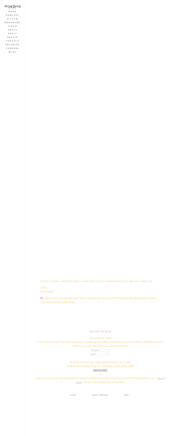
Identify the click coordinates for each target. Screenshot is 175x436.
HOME (12, 8)
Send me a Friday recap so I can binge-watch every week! (101, 366)
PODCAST (12, 15)
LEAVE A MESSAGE (100, 395)
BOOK (12, 11)
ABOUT (12, 30)
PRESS (12, 33)
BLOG (12, 52)
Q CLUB (12, 19)
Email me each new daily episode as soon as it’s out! (101, 362)
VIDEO (12, 26)
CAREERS (12, 48)
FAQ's (126, 395)
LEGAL (73, 395)
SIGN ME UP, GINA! (100, 370)
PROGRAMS (12, 22)
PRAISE (12, 37)
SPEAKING (12, 45)
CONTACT (12, 41)
